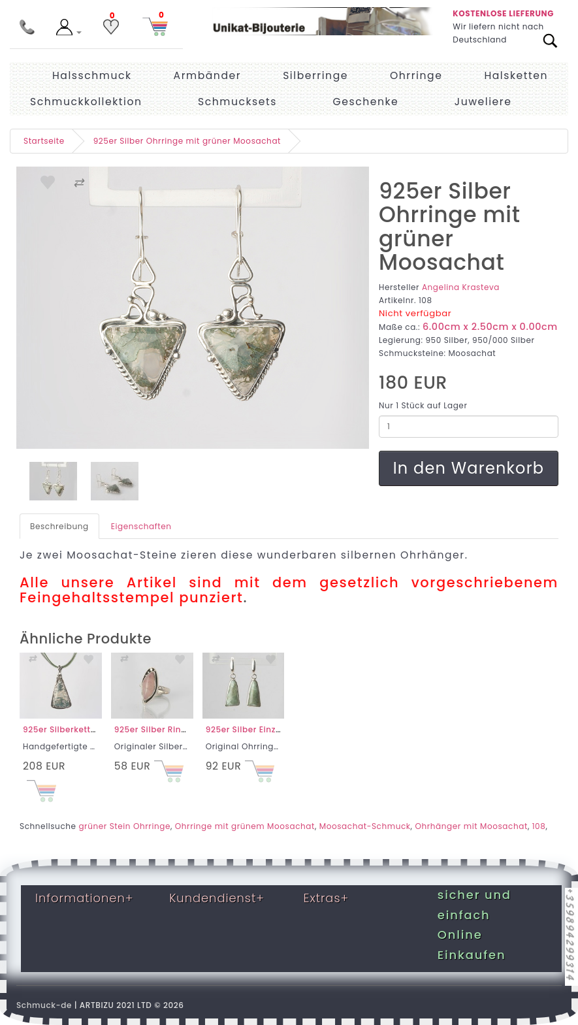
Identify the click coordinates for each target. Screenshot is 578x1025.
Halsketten (516, 75)
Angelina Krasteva (461, 287)
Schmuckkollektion (86, 101)
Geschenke (366, 101)
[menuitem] (483, 102)
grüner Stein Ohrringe (124, 826)
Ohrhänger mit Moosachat (471, 826)
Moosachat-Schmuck (365, 826)
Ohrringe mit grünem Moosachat (245, 826)
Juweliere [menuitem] (483, 101)
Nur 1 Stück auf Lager (423, 405)
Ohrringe (416, 75)
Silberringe (315, 75)
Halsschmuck (92, 75)
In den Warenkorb (468, 468)
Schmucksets (237, 101)
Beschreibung (59, 526)
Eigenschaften (141, 526)
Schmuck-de (44, 1005)
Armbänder (208, 75)
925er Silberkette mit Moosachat (93, 729)
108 (539, 826)
